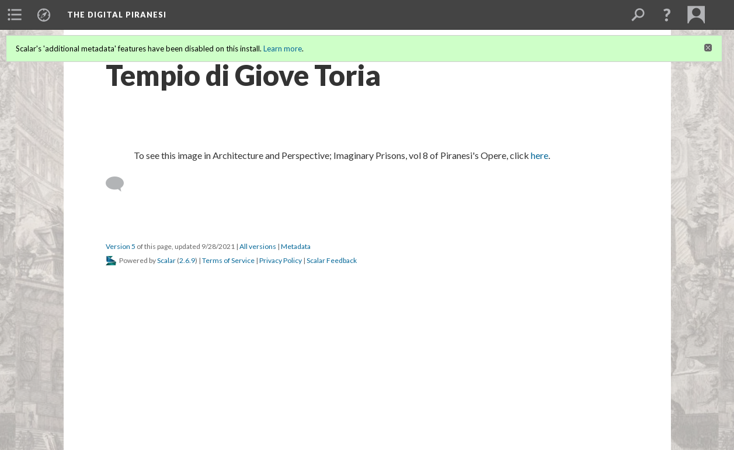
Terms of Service (228, 260)
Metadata (296, 246)
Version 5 (120, 246)
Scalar (166, 260)
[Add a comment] (120, 184)
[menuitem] (14, 14)
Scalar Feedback (332, 260)
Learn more (282, 48)
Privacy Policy (280, 260)
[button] (666, 14)
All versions (257, 246)
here (539, 155)
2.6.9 (187, 260)
